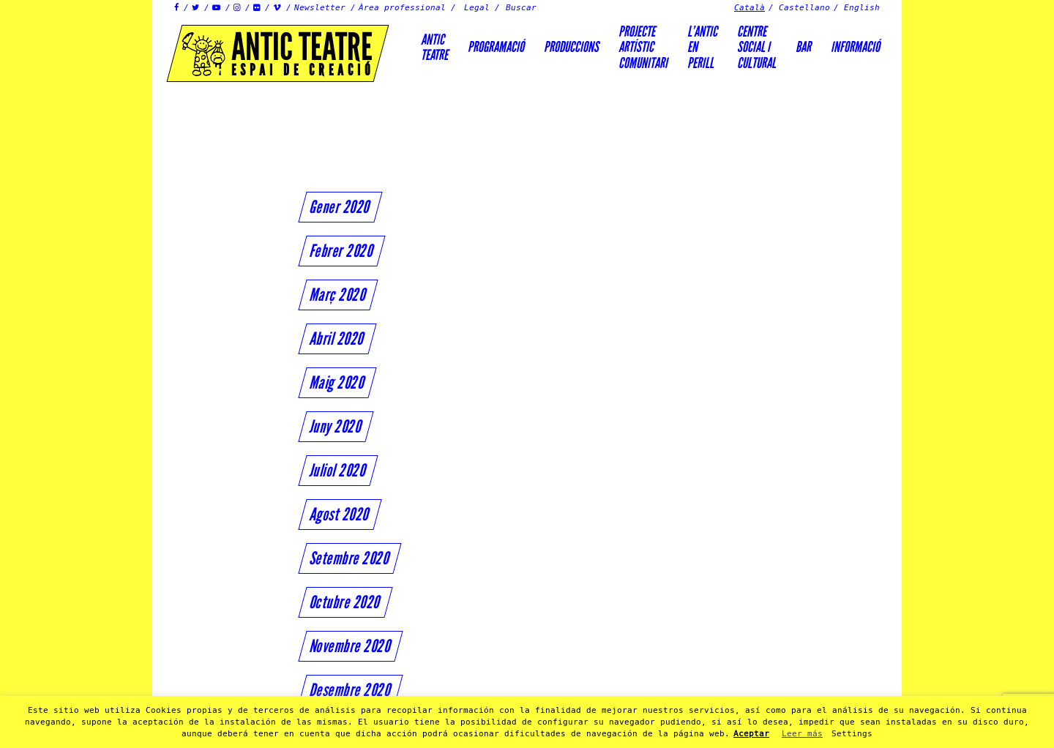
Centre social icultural (756, 47)
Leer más (802, 733)
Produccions (571, 47)
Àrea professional (402, 7)
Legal (477, 7)
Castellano (804, 7)
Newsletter (319, 7)
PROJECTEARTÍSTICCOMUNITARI (643, 47)
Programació (496, 47)
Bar (803, 47)
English (862, 7)
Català (749, 7)
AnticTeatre (434, 47)
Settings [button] (851, 733)
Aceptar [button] (751, 733)
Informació (855, 47)
